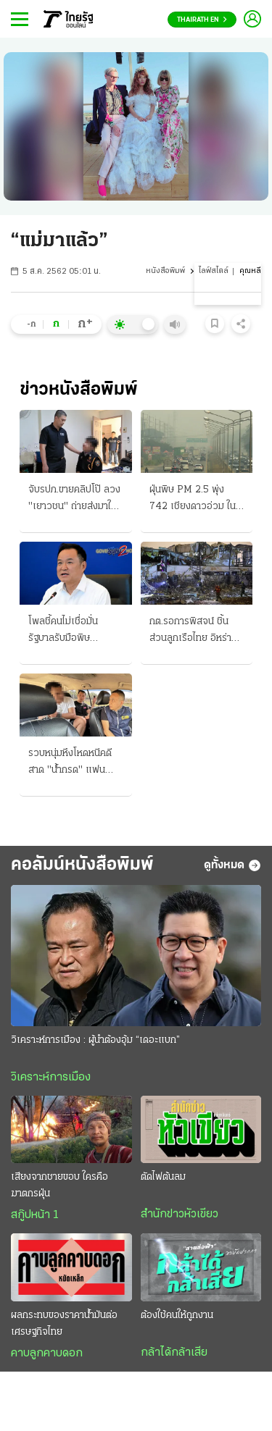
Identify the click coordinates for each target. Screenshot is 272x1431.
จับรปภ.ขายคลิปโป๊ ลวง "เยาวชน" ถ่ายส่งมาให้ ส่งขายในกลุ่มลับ (74, 499)
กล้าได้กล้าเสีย (174, 1353)
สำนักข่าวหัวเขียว (179, 1214)
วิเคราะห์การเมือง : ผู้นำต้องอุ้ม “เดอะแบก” (95, 1040)
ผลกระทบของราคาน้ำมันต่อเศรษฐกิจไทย (64, 1324)
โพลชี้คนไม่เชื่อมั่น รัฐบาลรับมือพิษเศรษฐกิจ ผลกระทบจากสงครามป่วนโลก (75, 631)
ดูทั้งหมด (232, 865)
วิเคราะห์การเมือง (51, 1077)
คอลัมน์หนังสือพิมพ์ (82, 865)
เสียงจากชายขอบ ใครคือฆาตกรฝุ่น (59, 1185)
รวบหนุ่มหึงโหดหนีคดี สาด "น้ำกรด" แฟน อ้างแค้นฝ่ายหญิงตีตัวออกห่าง (71, 763)
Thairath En (202, 20)
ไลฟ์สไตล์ (213, 271)
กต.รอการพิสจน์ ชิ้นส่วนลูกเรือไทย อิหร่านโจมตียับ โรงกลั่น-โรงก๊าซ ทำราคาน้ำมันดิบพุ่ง (196, 631)
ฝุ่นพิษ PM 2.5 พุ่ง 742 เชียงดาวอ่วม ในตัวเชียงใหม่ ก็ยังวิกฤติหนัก (194, 499)
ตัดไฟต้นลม (163, 1177)
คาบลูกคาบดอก (47, 1353)
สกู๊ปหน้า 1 (35, 1215)
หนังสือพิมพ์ (165, 271)
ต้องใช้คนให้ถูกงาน (177, 1315)
